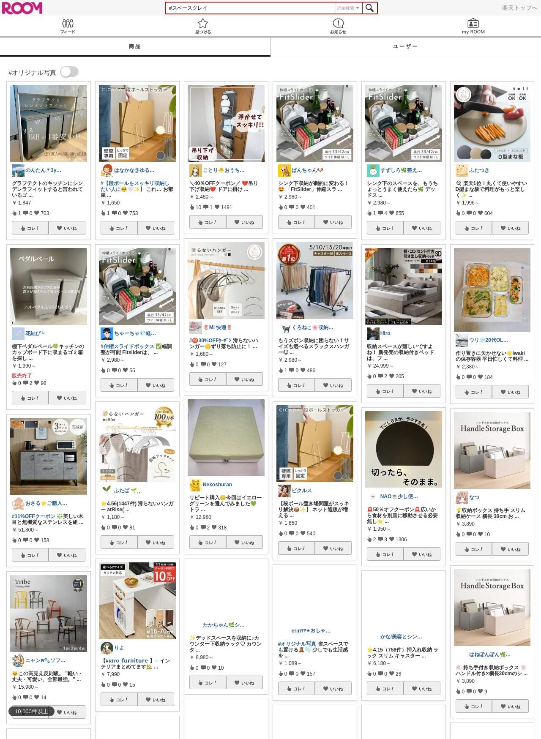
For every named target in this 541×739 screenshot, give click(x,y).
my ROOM (473, 26)
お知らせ (338, 26)
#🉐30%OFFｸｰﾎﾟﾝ (210, 341)
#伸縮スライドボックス (127, 346)
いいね (70, 228)
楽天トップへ (520, 7)
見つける (202, 26)
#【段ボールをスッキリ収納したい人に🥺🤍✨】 (135, 186)
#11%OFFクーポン (33, 516)
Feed (67, 26)
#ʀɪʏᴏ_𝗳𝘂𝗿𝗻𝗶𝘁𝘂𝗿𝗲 (127, 661)
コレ (33, 228)
